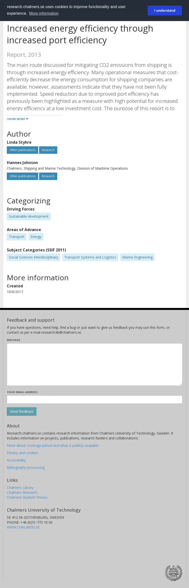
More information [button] (43, 13)
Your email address (22, 392)
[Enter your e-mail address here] (94, 399)
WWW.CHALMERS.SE (23, 527)
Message (13, 340)
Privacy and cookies (22, 452)
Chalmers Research (22, 492)
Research (48, 150)
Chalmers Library (20, 487)
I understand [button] (164, 10)
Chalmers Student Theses (27, 497)
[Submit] (21, 411)
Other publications (22, 150)
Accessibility (16, 460)
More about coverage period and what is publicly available (53, 445)
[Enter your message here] (94, 364)
